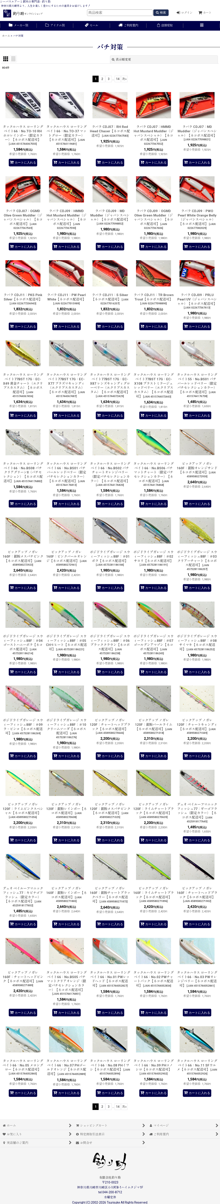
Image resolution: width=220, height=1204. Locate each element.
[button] (201, 26)
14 (117, 79)
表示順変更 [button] (121, 59)
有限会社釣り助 (110, 1177)
